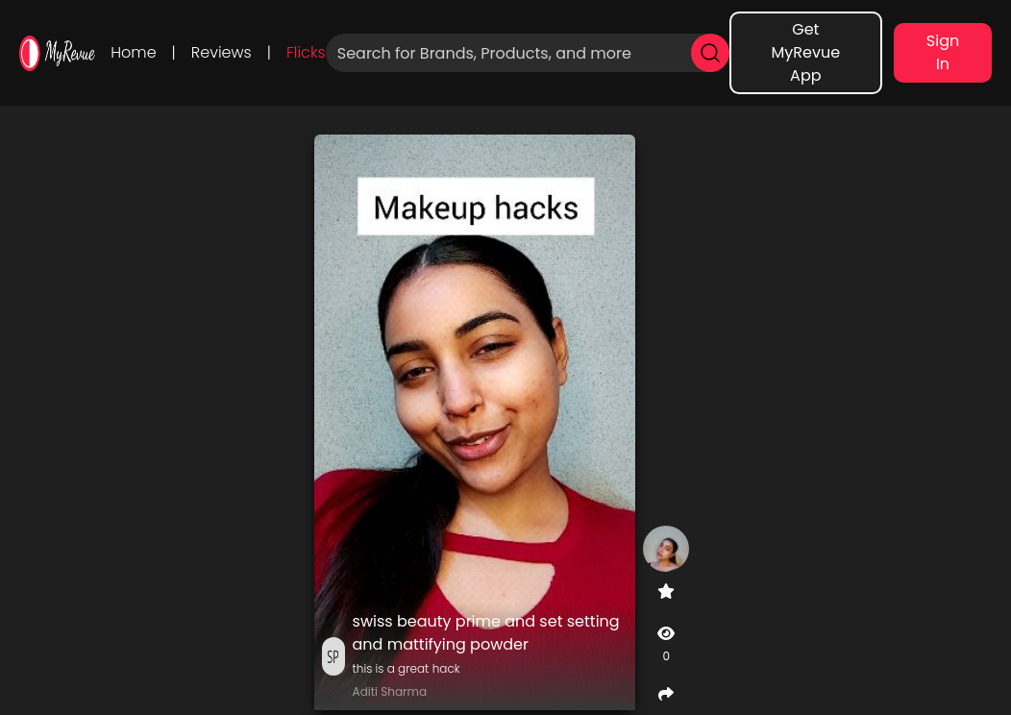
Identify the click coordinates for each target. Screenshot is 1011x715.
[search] (710, 53)
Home (133, 52)
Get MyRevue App (806, 52)
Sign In (942, 52)
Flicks (306, 52)
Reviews (221, 52)
